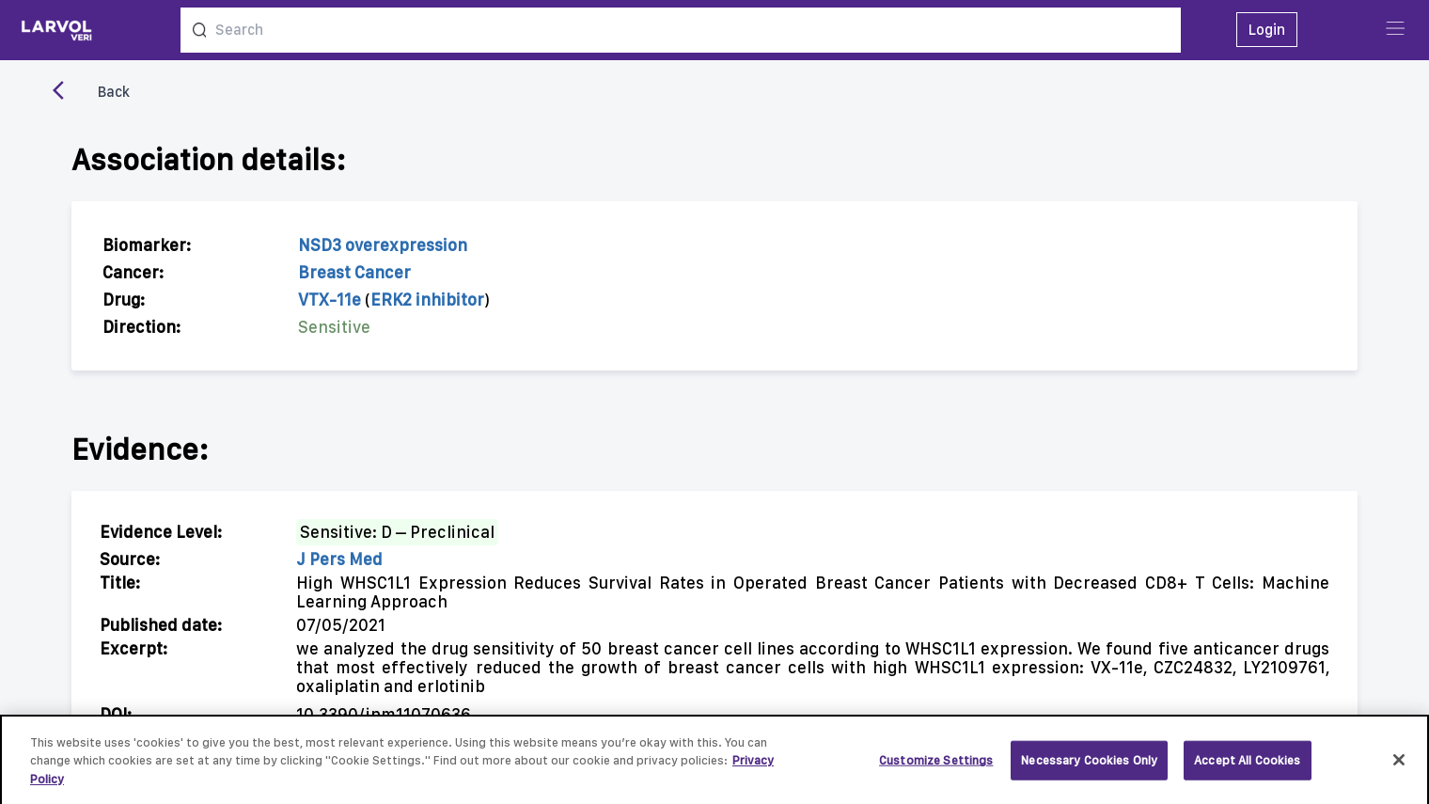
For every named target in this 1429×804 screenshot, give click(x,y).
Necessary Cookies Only (1089, 764)
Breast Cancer (354, 272)
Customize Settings (936, 764)
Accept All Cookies (1247, 764)
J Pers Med (339, 559)
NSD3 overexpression (382, 245)
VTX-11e (329, 299)
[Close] (1399, 764)
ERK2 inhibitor (427, 299)
